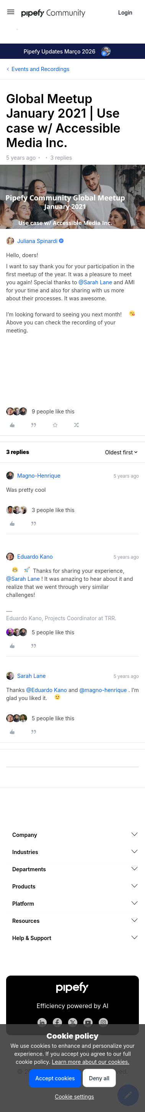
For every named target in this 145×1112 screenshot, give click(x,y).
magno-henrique (38, 475)
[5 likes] (40, 632)
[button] (10, 14)
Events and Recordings (40, 69)
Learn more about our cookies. (91, 1062)
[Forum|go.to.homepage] (66, 12)
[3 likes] (40, 510)
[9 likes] (40, 411)
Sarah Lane (31, 676)
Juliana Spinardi (37, 241)
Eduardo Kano (35, 556)
